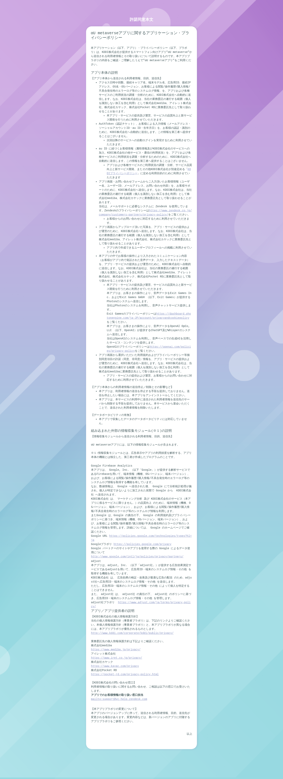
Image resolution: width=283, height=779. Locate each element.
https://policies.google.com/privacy (142, 544)
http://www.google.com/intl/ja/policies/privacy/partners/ (137, 556)
